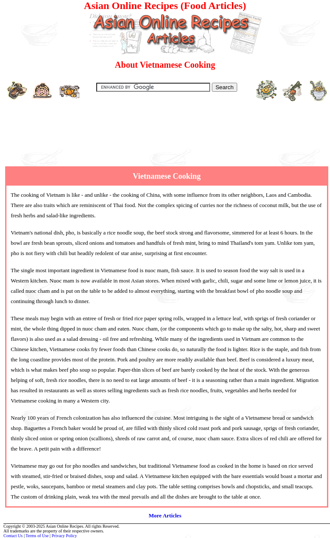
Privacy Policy (64, 535)
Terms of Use (37, 535)
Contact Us (13, 535)
